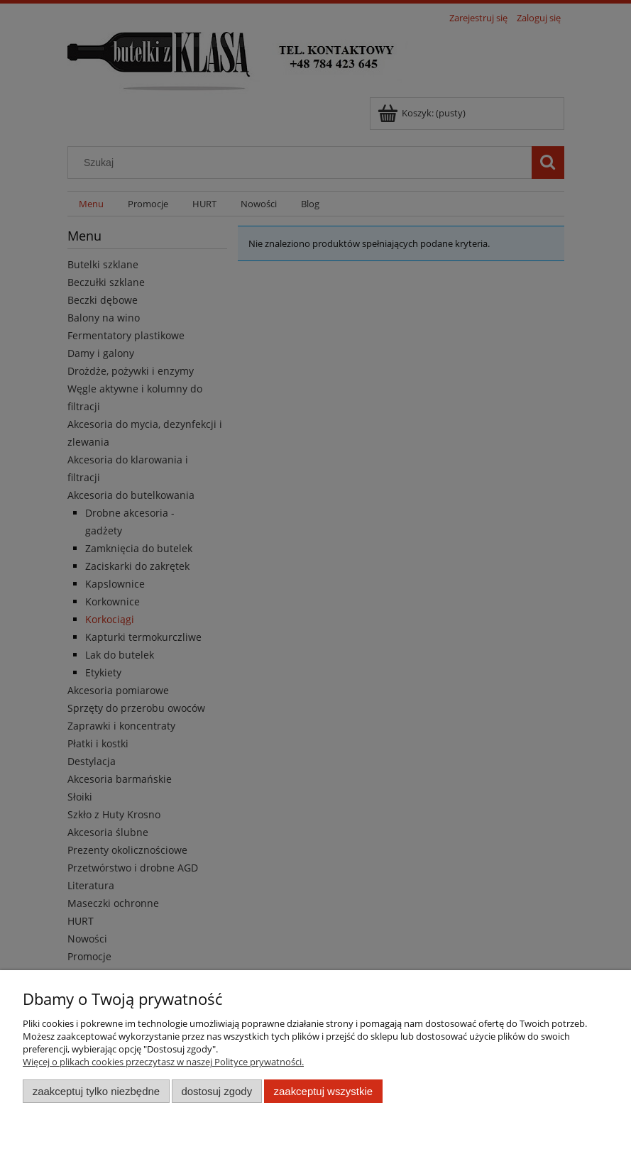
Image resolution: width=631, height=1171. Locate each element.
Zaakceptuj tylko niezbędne (96, 1091)
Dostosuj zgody (216, 1091)
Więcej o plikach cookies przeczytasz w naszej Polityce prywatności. (163, 1061)
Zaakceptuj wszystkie (323, 1091)
